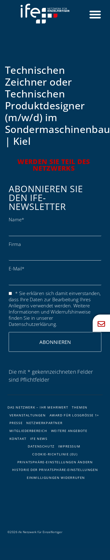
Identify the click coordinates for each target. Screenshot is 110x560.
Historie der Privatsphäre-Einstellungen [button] (55, 469)
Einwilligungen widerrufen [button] (56, 477)
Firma (15, 244)
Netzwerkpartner (44, 423)
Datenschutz (41, 446)
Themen (79, 407)
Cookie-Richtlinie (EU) (55, 454)
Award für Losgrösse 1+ (74, 415)
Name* (16, 219)
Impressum (69, 446)
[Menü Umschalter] (95, 14)
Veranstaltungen (27, 415)
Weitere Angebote (69, 431)
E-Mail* (16, 268)
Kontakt (18, 438)
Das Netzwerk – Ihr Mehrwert (37, 407)
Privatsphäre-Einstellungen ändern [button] (55, 462)
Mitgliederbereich (28, 431)
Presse (16, 423)
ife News (39, 438)
